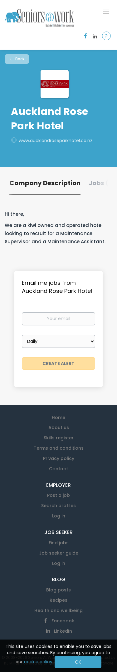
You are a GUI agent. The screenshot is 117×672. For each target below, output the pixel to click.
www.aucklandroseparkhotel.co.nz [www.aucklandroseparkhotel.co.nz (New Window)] (55, 140)
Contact (58, 469)
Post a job (58, 495)
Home (58, 417)
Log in (58, 516)
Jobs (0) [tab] (102, 183)
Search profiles (58, 505)
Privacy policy (58, 458)
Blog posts (58, 590)
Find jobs (59, 543)
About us (58, 427)
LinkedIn (63, 631)
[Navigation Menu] (106, 11)
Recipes (58, 600)
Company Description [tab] (44, 183)
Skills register (59, 438)
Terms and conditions (59, 448)
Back (19, 59)
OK (78, 662)
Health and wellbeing (58, 610)
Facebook (62, 621)
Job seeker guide (58, 553)
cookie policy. (38, 662)
